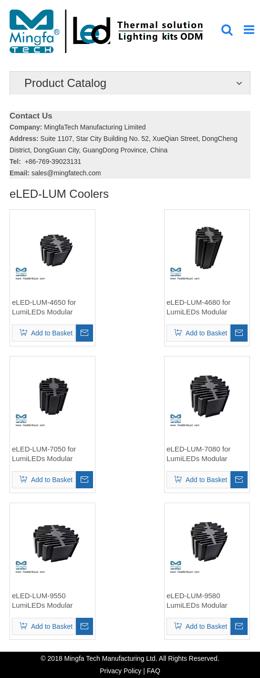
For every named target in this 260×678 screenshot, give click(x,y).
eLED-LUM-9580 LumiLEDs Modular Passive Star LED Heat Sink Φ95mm (202, 601)
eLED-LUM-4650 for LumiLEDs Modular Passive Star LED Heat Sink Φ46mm (48, 307)
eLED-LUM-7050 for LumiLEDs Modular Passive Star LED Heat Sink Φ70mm (48, 454)
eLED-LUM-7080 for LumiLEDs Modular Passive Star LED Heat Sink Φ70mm (202, 454)
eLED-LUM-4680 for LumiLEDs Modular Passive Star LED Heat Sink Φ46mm (202, 307)
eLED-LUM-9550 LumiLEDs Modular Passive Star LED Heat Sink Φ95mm (48, 601)
